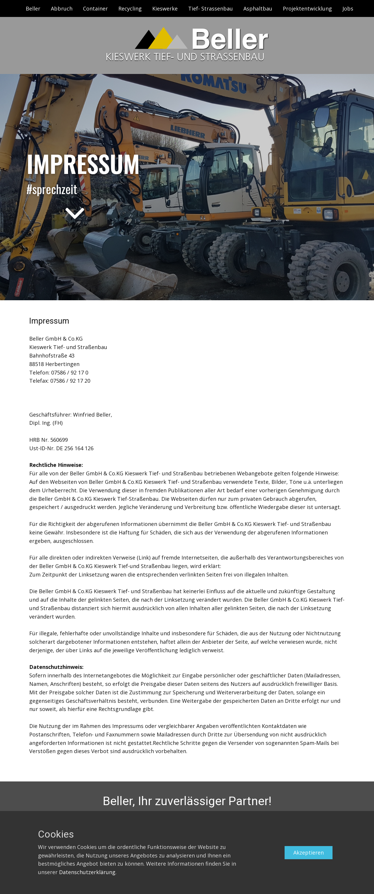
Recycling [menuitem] (130, 8)
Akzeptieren (308, 852)
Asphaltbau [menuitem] (257, 8)
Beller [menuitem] (33, 8)
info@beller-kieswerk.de (59, 397)
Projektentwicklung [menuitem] (307, 8)
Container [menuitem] (95, 8)
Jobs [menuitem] (347, 8)
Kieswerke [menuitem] (165, 8)
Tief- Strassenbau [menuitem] (210, 8)
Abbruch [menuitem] (61, 8)
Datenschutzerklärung (87, 872)
